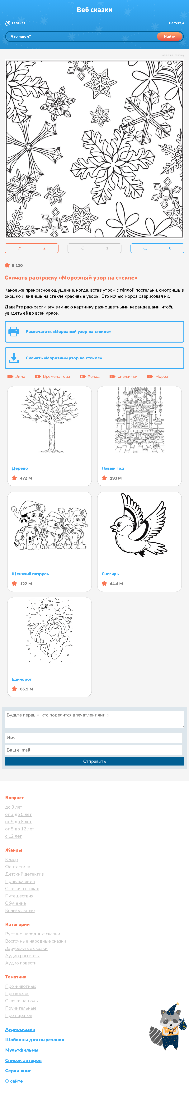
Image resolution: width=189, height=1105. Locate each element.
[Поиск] (94, 36)
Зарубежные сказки (26, 948)
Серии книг (18, 1071)
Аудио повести (21, 963)
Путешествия (19, 896)
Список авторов (23, 1060)
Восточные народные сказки (35, 941)
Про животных (20, 986)
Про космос (17, 993)
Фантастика (17, 867)
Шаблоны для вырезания (34, 1040)
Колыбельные (20, 910)
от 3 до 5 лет (18, 814)
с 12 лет (13, 836)
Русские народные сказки (32, 934)
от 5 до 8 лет (18, 822)
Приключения (20, 881)
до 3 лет (13, 807)
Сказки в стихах (22, 889)
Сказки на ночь (21, 1001)
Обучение (15, 903)
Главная (18, 23)
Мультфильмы (21, 1050)
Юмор (11, 859)
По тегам (176, 23)
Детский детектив (24, 874)
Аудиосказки (20, 1029)
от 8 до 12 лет (19, 829)
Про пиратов (18, 1015)
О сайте (14, 1081)
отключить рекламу (173, 55)
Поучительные (20, 1008)
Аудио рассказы (22, 956)
